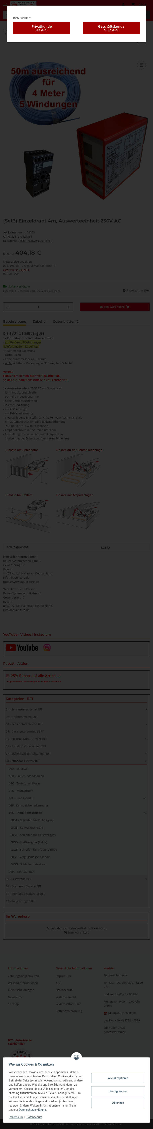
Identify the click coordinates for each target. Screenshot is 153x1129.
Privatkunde (41, 28)
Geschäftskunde (111, 28)
